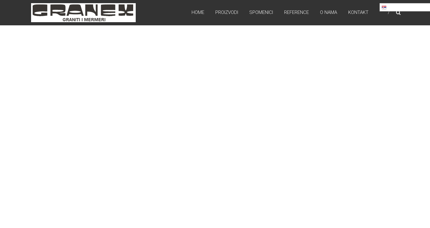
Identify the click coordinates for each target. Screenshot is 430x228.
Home (198, 12)
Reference (296, 12)
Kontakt (358, 12)
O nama (328, 12)
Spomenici (261, 12)
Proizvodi (226, 12)
